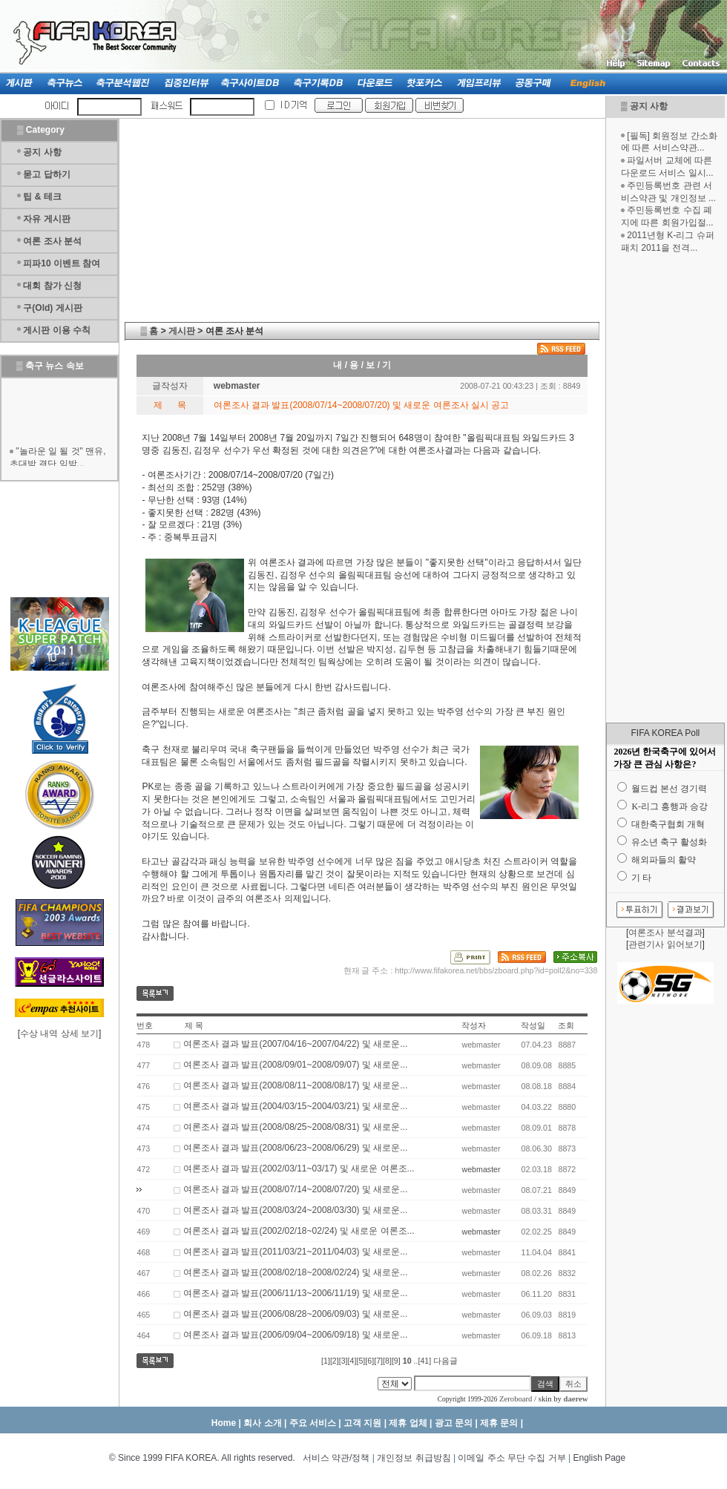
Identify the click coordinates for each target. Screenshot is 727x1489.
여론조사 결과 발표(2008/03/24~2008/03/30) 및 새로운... (295, 1210)
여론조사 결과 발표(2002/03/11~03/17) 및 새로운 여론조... (299, 1168)
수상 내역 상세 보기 (59, 1033)
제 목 (194, 1025)
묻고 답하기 (46, 174)
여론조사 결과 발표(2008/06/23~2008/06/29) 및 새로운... (295, 1148)
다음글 (445, 1360)
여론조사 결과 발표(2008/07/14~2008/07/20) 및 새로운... (295, 1189)
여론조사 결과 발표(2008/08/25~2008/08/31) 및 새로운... (295, 1127)
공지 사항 (649, 106)
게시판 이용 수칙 (57, 330)
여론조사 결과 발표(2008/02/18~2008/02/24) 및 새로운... (295, 1272)
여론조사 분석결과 (665, 932)
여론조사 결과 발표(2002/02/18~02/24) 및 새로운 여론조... (299, 1231)
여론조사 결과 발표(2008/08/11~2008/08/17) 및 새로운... (295, 1085)
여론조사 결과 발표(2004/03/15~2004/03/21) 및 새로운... (295, 1106)
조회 (566, 1025)
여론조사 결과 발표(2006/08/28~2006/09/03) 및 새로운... (295, 1314)
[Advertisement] (665, 488)
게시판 (181, 331)
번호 (144, 1025)
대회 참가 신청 (52, 285)
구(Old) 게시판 (52, 308)
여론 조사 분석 (52, 241)
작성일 (533, 1025)
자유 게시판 (46, 219)
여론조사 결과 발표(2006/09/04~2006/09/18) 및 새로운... (295, 1334)
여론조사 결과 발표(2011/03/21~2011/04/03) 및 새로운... (295, 1251)
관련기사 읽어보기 (665, 944)
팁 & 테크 (42, 196)
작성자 (473, 1025)
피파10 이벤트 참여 (61, 263)
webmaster (480, 1169)
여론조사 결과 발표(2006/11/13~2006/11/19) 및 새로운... (295, 1293)
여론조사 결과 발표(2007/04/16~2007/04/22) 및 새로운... (295, 1044)
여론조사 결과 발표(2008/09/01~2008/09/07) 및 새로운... (295, 1064)
